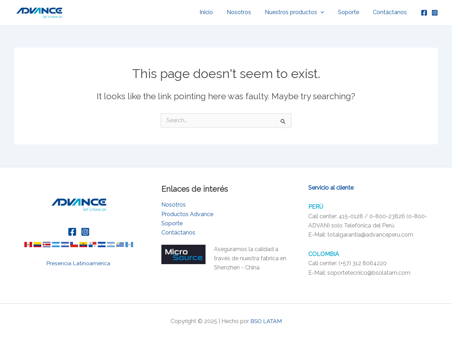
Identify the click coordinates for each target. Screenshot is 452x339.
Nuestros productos (301, 12)
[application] (327, 12)
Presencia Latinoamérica (79, 263)
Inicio (217, 12)
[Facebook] (424, 13)
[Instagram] (435, 13)
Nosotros (248, 12)
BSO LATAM (266, 321)
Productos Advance (187, 214)
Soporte (352, 12)
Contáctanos (391, 12)
